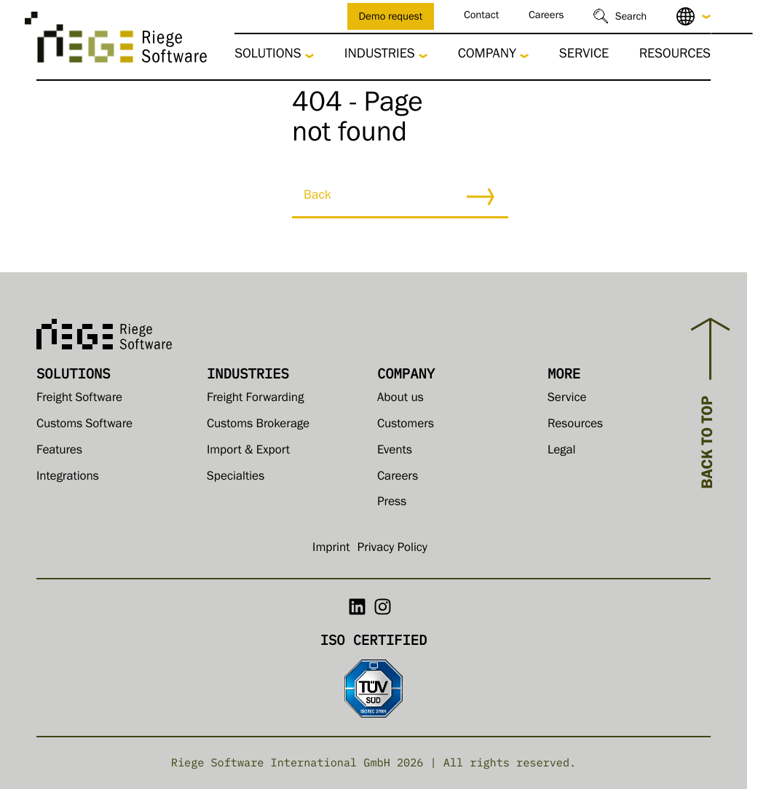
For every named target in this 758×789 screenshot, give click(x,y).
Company (487, 56)
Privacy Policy (392, 549)
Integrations (67, 478)
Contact (481, 16)
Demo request (391, 17)
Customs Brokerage (258, 425)
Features (59, 451)
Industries (379, 56)
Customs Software (84, 425)
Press (391, 503)
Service (584, 56)
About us (400, 399)
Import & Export (248, 451)
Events (394, 451)
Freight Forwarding (255, 399)
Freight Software (79, 399)
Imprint (331, 549)
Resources (675, 56)
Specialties (235, 478)
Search (631, 17)
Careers (546, 16)
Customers (405, 425)
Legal (562, 451)
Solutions (267, 56)
